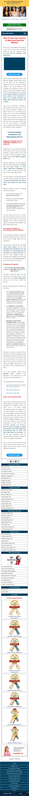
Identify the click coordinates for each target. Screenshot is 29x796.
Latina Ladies (23, 19)
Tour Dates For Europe (7, 471)
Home (14, 763)
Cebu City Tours (5, 540)
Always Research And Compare (9, 575)
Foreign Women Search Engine (14, 771)
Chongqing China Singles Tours (9, 550)
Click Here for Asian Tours (13, 390)
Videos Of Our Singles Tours (8, 568)
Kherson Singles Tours (7, 494)
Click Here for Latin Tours (12, 393)
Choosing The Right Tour (7, 582)
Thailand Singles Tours (7, 536)
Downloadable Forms (6, 478)
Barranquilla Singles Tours (7, 520)
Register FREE (7, 793)
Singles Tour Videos (6, 480)
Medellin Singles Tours (7, 522)
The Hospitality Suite (6, 580)
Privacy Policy (14, 783)
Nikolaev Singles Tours (7, 505)
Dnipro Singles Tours (6, 496)
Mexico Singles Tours (6, 517)
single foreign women (20, 80)
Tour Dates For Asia (6, 469)
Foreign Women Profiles (14, 768)
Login (20, 793)
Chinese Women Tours (7, 545)
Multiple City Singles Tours (7, 476)
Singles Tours (14, 766)
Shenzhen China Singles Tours (8, 547)
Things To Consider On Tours (8, 584)
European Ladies (6, 19)
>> (14, 4)
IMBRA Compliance (16, 373)
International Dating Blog (7, 573)
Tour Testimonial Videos (7, 566)
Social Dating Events (6, 485)
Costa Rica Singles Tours (7, 529)
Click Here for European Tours (14, 385)
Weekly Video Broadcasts (8, 571)
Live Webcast (14, 788)
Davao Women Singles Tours (8, 543)
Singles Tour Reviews (6, 482)
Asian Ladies (15, 19)
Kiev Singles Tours (6, 492)
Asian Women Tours (6, 534)
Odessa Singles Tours (6, 503)
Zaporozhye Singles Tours (7, 499)
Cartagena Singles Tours (7, 515)
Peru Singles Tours (6, 524)
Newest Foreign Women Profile (14, 773)
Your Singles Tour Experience (8, 577)
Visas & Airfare (5, 591)
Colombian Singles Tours (7, 513)
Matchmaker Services (14, 781)
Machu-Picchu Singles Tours (8, 526)
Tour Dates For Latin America (8, 473)
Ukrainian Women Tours (7, 490)
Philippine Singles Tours (7, 538)
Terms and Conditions (14, 785)
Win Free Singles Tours (14, 778)
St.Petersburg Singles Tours (8, 508)
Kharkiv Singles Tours (6, 501)
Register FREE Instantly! (14, 25)
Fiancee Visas (5, 589)
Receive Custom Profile (14, 776)
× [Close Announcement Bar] (25, 1)
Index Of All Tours (6, 466)
